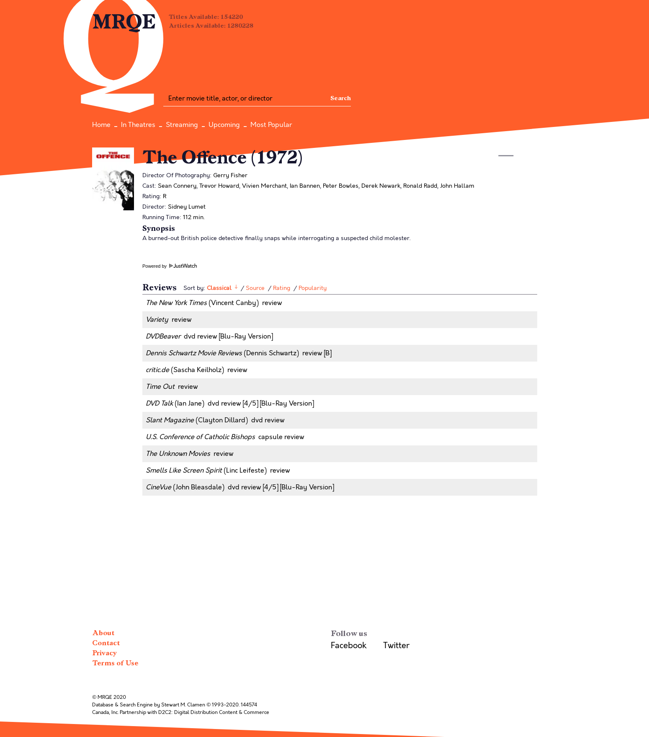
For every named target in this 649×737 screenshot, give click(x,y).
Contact (106, 643)
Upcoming (224, 124)
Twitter (396, 645)
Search (340, 98)
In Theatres (138, 124)
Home (101, 124)
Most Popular (271, 124)
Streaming (182, 124)
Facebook (348, 645)
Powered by (169, 266)
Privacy (104, 653)
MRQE (124, 22)
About (103, 633)
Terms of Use (115, 663)
